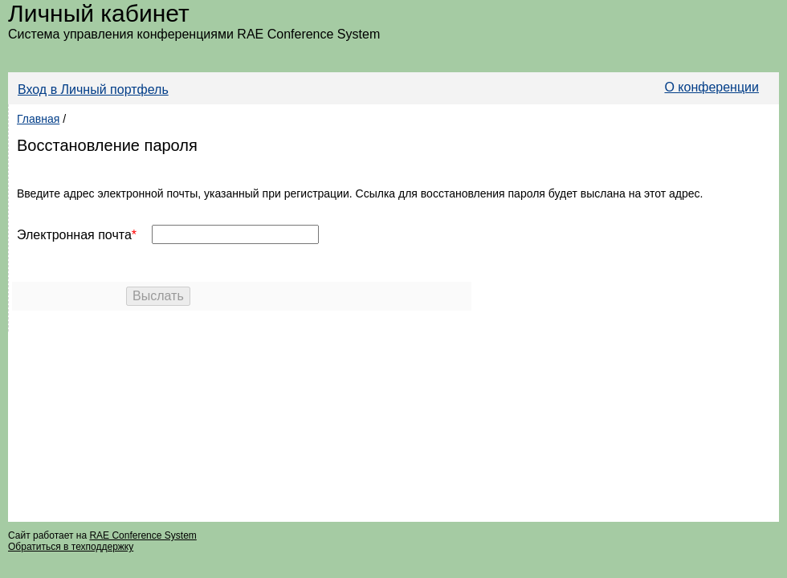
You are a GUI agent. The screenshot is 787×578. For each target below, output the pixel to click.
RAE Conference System (142, 535)
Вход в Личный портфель (93, 89)
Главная (38, 118)
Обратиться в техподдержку (70, 546)
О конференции (711, 87)
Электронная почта (74, 235)
